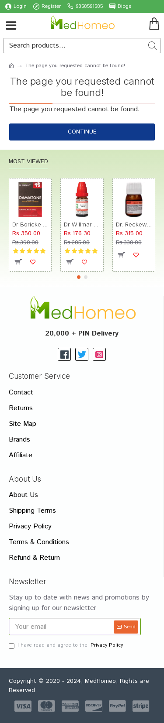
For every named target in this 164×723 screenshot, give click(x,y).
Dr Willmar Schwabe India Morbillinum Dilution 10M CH (82, 224)
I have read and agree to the (66, 645)
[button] (78, 277)
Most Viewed (28, 162)
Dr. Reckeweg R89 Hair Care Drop (134, 224)
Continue (82, 132)
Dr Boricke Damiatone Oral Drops (30, 224)
